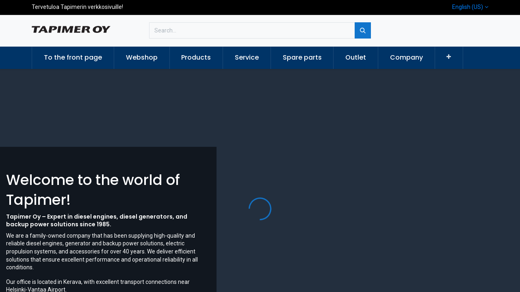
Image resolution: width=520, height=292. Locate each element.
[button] (449, 57)
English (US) (467, 7)
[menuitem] (73, 58)
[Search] (363, 30)
